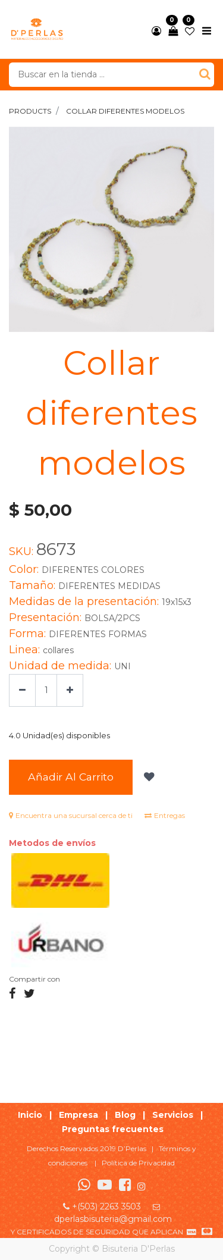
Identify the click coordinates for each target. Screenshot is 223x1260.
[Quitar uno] (22, 690)
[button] (148, 777)
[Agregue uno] (69, 690)
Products (30, 110)
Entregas (165, 815)
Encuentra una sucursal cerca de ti (71, 815)
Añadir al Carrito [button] (71, 776)
